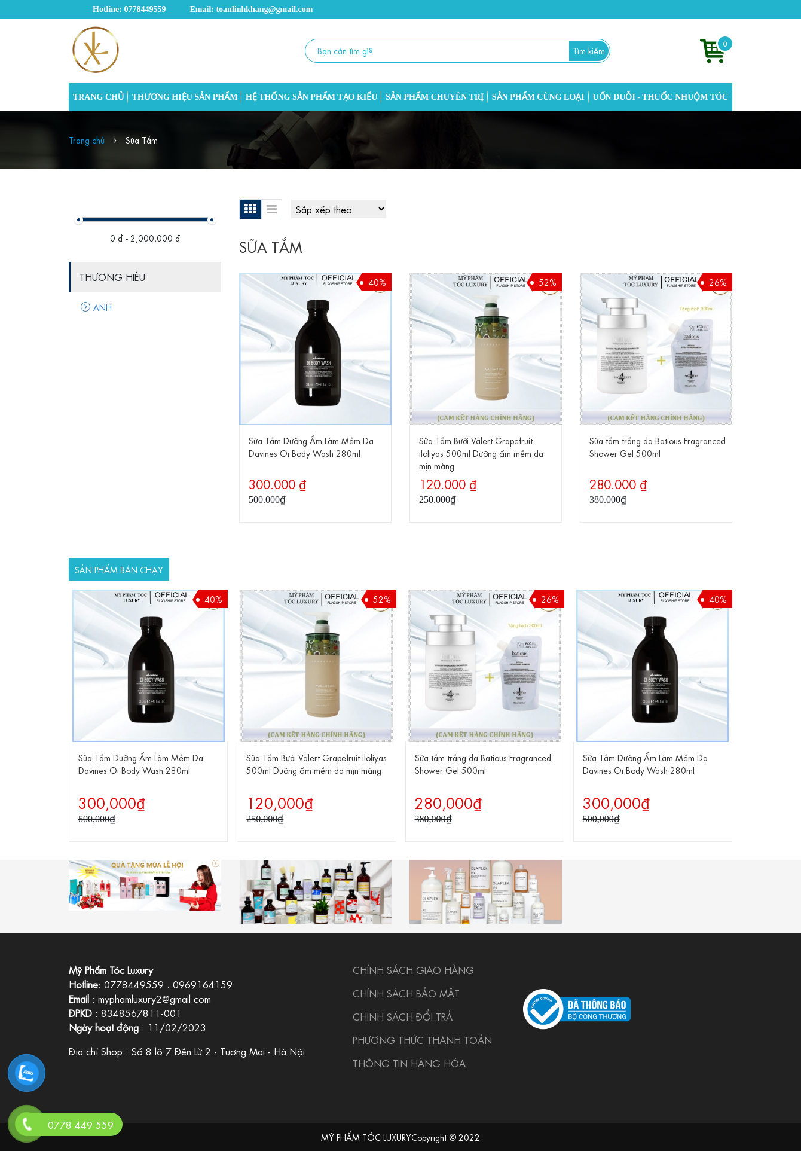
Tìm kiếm (589, 50)
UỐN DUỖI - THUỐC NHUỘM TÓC (660, 97)
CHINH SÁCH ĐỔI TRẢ (403, 1016)
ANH (96, 306)
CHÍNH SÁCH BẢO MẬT (406, 993)
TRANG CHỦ (98, 97)
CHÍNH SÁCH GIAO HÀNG (413, 969)
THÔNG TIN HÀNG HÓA (409, 1063)
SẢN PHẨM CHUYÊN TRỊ (435, 97)
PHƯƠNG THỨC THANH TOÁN (422, 1039)
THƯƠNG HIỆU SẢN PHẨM (185, 97)
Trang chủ (87, 139)
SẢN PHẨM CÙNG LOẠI (538, 97)
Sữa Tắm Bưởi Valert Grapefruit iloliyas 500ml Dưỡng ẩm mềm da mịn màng (481, 453)
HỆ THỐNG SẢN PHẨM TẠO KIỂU (311, 97)
